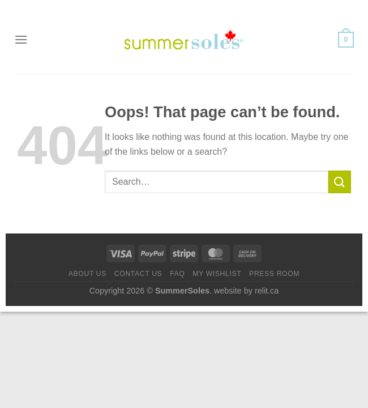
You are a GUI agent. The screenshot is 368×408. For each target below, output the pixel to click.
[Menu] (21, 39)
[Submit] (339, 182)
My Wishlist (216, 274)
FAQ (177, 274)
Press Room (274, 274)
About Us (87, 274)
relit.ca (267, 290)
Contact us (138, 274)
